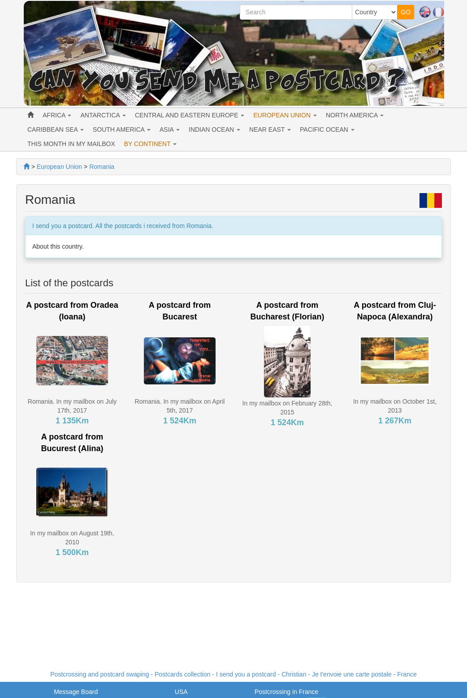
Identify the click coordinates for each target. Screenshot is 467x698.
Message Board (76, 691)
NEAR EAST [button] (270, 129)
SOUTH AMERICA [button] (122, 129)
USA (181, 691)
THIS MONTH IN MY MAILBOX (71, 143)
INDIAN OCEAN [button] (214, 129)
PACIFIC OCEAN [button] (327, 129)
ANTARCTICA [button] (103, 115)
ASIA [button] (170, 129)
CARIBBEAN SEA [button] (55, 129)
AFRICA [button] (57, 115)
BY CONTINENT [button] (150, 143)
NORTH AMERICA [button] (355, 115)
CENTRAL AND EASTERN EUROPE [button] (189, 115)
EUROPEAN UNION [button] (284, 115)
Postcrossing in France (286, 691)
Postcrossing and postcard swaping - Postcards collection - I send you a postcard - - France (233, 674)
